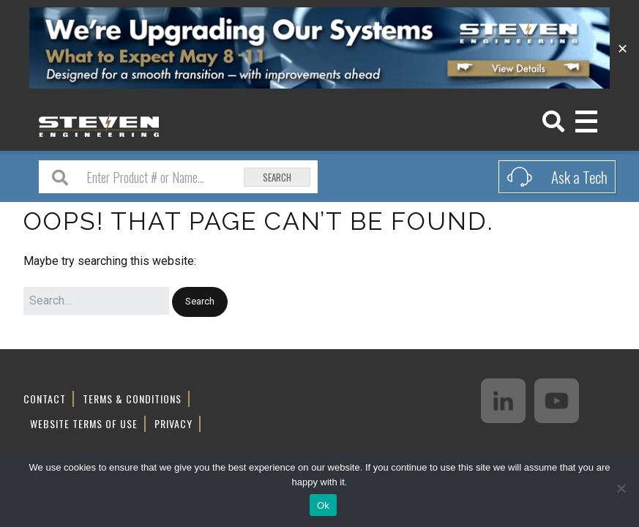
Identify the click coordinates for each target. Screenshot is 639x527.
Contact (44, 398)
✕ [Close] (622, 47)
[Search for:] (96, 301)
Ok (323, 505)
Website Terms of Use (84, 423)
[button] (200, 302)
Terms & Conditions (132, 398)
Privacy (173, 423)
